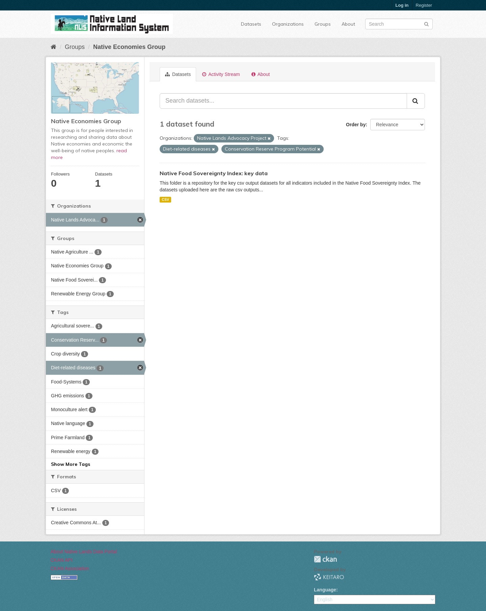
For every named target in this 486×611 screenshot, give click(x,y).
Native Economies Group (129, 47)
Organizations (288, 24)
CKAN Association (70, 568)
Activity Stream (221, 74)
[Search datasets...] (283, 101)
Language (325, 589)
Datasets (251, 24)
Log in (402, 5)
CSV (165, 199)
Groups (323, 24)
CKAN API (62, 560)
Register (424, 5)
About (348, 24)
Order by (356, 124)
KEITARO (329, 577)
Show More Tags (70, 464)
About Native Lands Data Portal (84, 551)
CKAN (325, 559)
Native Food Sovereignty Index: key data (214, 173)
